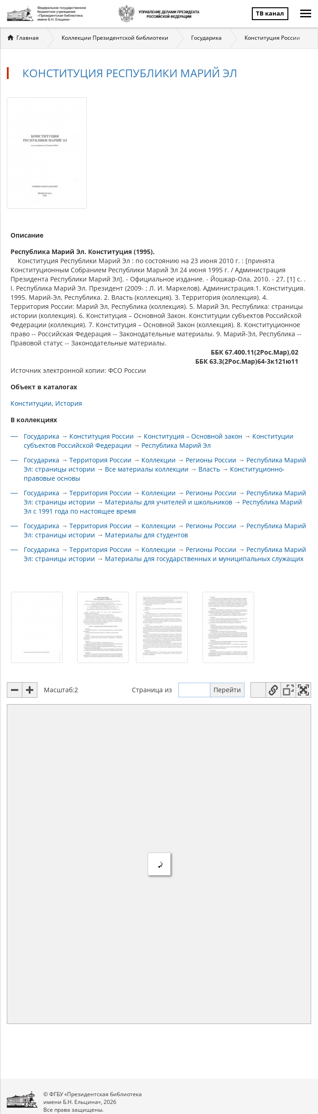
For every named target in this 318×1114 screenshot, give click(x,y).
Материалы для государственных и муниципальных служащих (204, 558)
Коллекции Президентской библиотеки (115, 38)
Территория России (100, 460)
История (68, 403)
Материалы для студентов (146, 534)
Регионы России (211, 460)
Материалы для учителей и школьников (168, 502)
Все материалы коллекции (146, 469)
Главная (27, 38)
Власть (209, 469)
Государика (206, 38)
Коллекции (158, 460)
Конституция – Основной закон (193, 436)
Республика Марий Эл (176, 445)
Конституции (31, 403)
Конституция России (272, 38)
